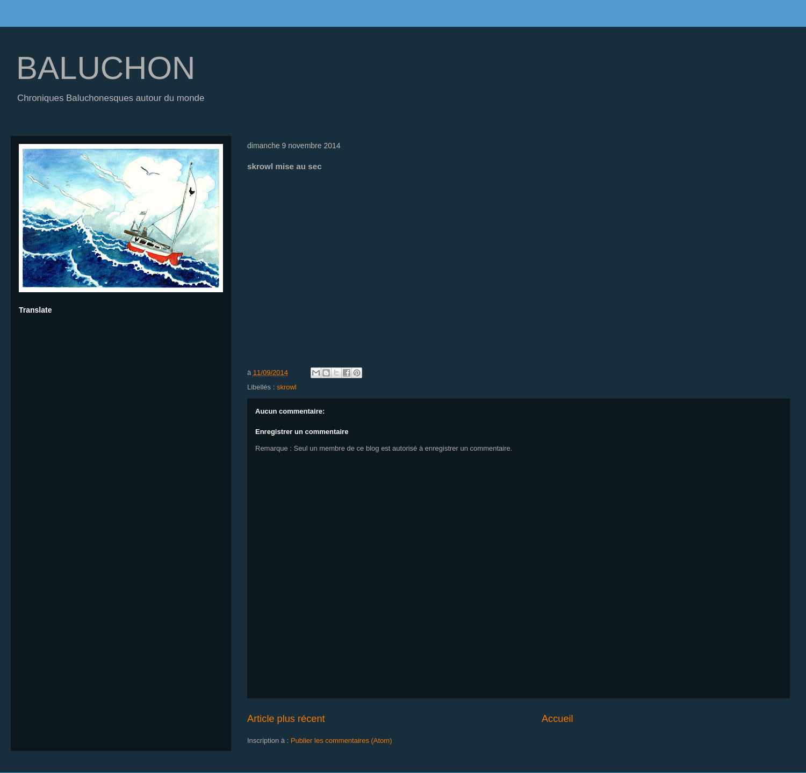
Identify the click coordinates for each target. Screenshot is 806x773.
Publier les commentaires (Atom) (341, 740)
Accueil (557, 718)
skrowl (287, 387)
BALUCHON (105, 68)
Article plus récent (286, 718)
